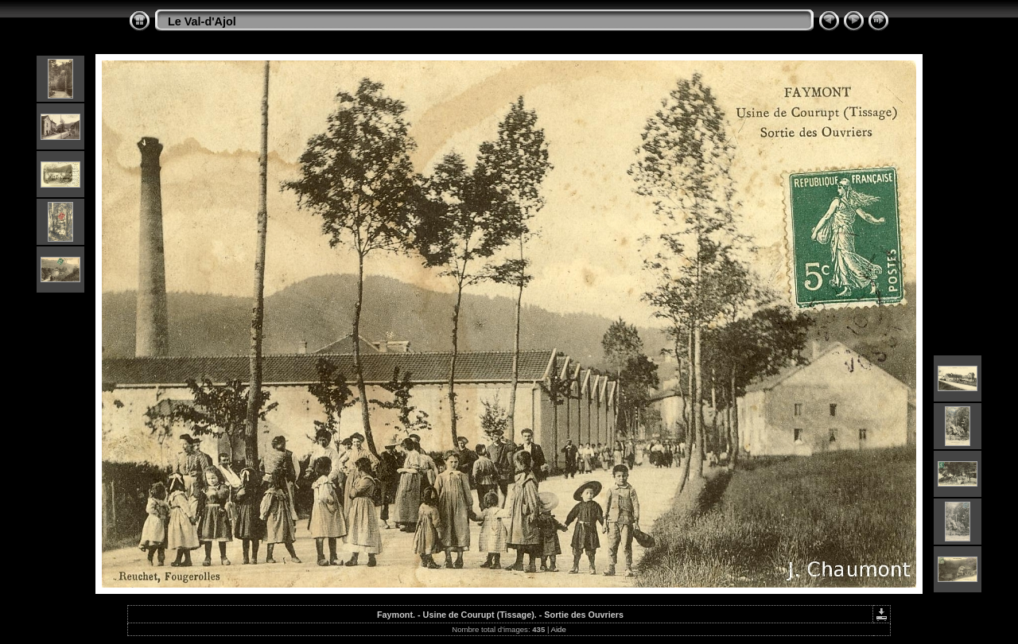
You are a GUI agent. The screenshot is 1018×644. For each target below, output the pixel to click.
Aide (558, 629)
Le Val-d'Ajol (202, 21)
